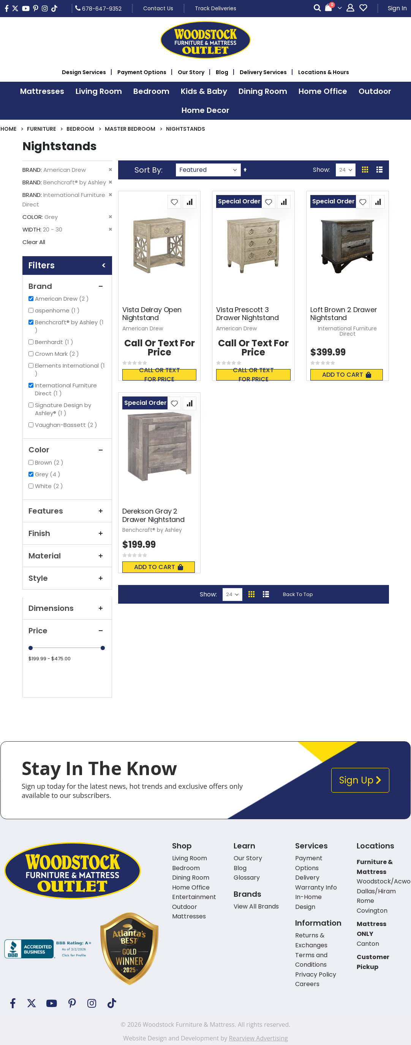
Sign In (397, 8)
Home (8, 129)
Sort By (147, 170)
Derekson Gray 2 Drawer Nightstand (153, 515)
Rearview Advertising (258, 1038)
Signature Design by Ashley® (63, 409)
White (50, 486)
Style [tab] (67, 578)
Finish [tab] (67, 533)
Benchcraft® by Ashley (69, 326)
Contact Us (158, 8)
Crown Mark (58, 354)
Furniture (41, 129)
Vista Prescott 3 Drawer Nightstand (247, 314)
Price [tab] (67, 630)
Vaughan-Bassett (67, 425)
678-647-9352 (98, 8)
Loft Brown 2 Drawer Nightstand (343, 314)
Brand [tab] (67, 286)
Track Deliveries (215, 8)
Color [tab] (67, 449)
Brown (50, 462)
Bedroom (80, 129)
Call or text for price (159, 375)
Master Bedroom (130, 129)
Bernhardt (55, 342)
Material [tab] (67, 555)
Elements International (70, 369)
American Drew (63, 299)
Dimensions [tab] (67, 608)
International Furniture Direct (66, 389)
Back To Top (298, 594)
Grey (48, 474)
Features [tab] (67, 511)
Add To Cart (346, 374)
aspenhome (58, 310)
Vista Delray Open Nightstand (152, 314)
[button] (174, 202)
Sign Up (360, 780)
